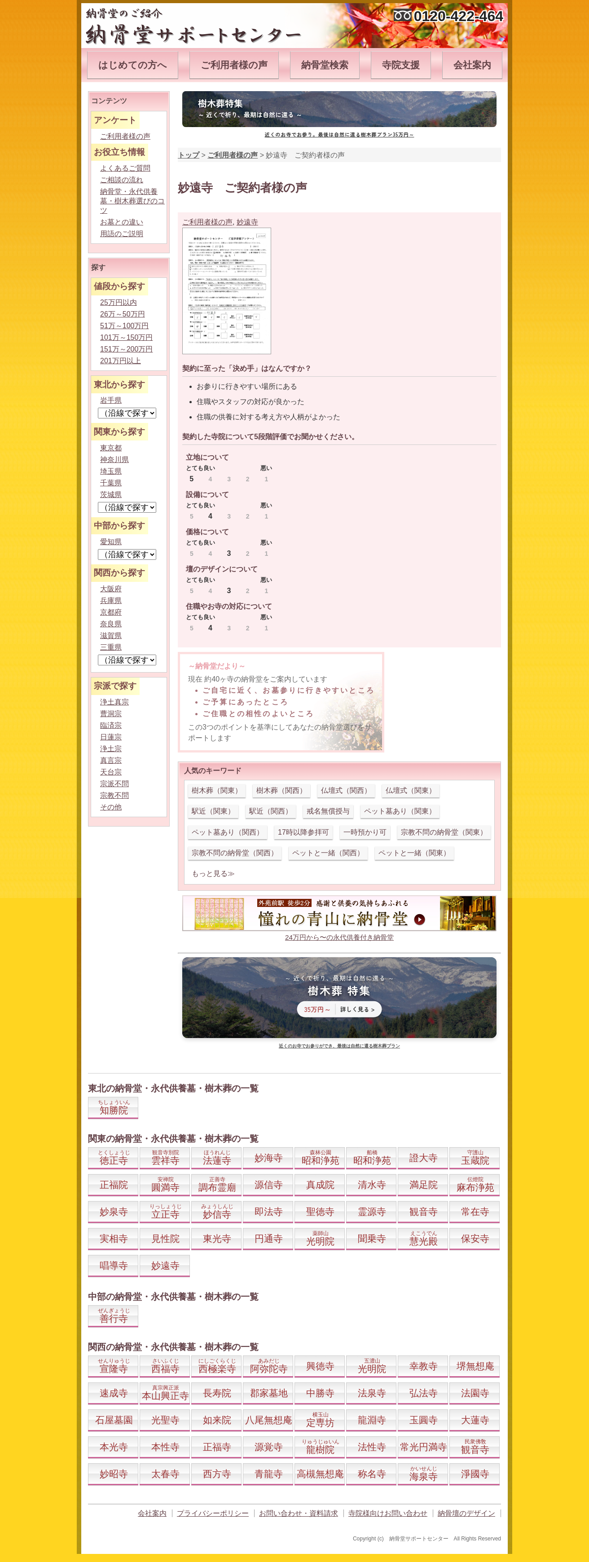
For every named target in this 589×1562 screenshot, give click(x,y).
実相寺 (114, 1238)
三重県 (111, 647)
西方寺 (217, 1474)
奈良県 (111, 624)
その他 (111, 807)
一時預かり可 (365, 832)
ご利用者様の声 (234, 65)
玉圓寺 (423, 1420)
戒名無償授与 (328, 811)
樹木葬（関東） (217, 790)
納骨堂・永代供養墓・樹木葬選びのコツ (132, 201)
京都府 (111, 612)
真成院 (320, 1184)
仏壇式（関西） (346, 790)
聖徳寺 (320, 1211)
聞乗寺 (372, 1238)
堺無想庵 (475, 1366)
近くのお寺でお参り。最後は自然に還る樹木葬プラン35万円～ (339, 134)
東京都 (111, 448)
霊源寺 (372, 1211)
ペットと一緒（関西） (328, 853)
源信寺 (269, 1184)
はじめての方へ (132, 65)
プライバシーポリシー (213, 1513)
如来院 (217, 1420)
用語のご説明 (121, 234)
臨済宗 (111, 725)
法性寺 (372, 1447)
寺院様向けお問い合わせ (387, 1513)
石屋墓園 (114, 1420)
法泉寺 (372, 1393)
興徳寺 (320, 1366)
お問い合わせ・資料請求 (298, 1513)
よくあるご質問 (125, 168)
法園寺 (475, 1393)
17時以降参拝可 (303, 832)
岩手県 (111, 400)
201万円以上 (120, 361)
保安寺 (475, 1238)
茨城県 (111, 494)
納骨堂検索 (324, 65)
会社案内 (472, 65)
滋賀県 (111, 635)
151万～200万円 (126, 349)
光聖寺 (165, 1420)
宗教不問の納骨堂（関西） (235, 853)
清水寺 (372, 1184)
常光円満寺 (423, 1447)
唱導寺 (114, 1265)
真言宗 (111, 760)
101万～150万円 (126, 337)
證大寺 (423, 1158)
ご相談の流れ (121, 180)
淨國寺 (475, 1474)
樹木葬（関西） (281, 790)
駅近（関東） (213, 811)
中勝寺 (320, 1393)
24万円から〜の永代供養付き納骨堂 (339, 937)
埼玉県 (111, 471)
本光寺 (114, 1447)
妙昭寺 (114, 1474)
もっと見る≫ (213, 873)
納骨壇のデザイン (466, 1513)
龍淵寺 (372, 1420)
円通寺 (269, 1238)
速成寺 (114, 1393)
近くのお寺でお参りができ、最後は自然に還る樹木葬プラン (339, 1045)
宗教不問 (114, 795)
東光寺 (217, 1238)
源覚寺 (269, 1447)
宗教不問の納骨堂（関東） (444, 832)
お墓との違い (121, 222)
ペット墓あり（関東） (400, 811)
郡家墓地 (269, 1393)
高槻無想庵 (320, 1474)
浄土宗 (111, 748)
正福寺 (217, 1447)
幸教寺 (423, 1366)
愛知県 (111, 542)
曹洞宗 (111, 713)
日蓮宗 (111, 737)
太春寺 (165, 1474)
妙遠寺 (247, 222)
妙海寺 (269, 1158)
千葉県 (111, 483)
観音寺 (423, 1211)
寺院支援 (401, 65)
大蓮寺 (475, 1420)
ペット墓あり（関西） (228, 832)
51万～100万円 (124, 326)
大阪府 (111, 589)
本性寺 (165, 1447)
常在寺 (475, 1211)
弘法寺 (423, 1393)
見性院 (165, 1238)
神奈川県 (114, 459)
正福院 (114, 1184)
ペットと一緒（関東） (414, 853)
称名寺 (372, 1474)
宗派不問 (114, 784)
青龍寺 (269, 1474)
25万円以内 (118, 302)
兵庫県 (111, 600)
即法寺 (269, 1211)
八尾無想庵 (268, 1420)
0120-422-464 (458, 16)
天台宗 (111, 772)
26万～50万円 (122, 314)
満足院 (423, 1184)
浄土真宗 (114, 702)
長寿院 (217, 1393)
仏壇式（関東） (411, 790)
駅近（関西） (270, 811)
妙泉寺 (114, 1211)
